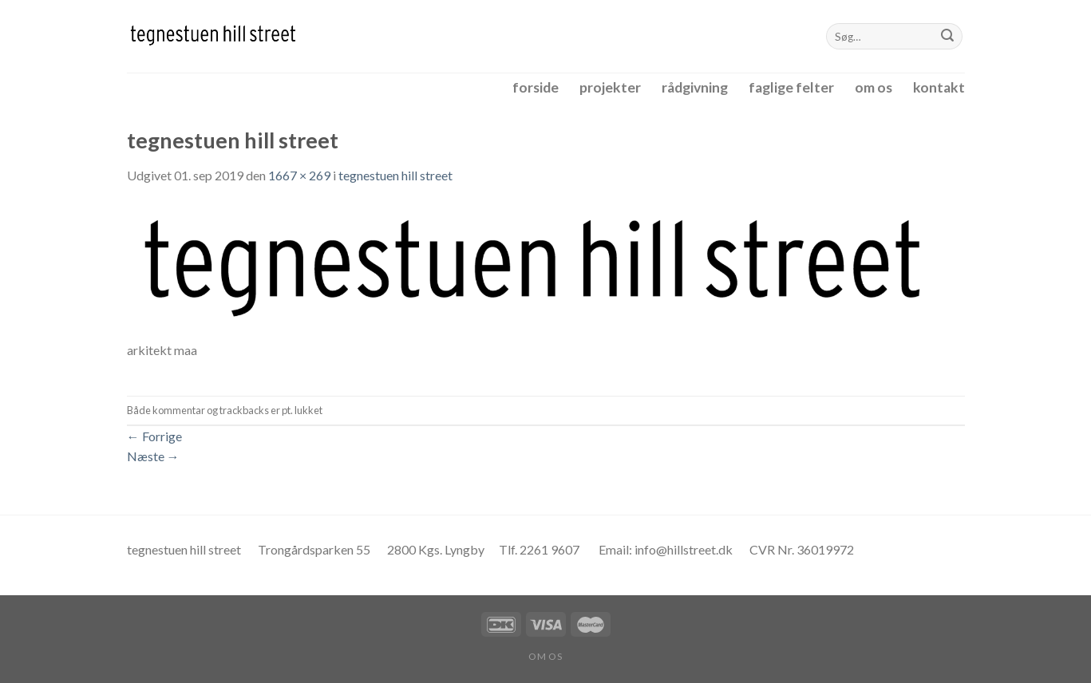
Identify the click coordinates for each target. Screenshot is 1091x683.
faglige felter (791, 87)
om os (873, 87)
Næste (153, 456)
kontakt (939, 87)
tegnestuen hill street (395, 175)
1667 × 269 (299, 175)
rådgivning (695, 87)
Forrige (154, 436)
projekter (610, 87)
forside (535, 87)
